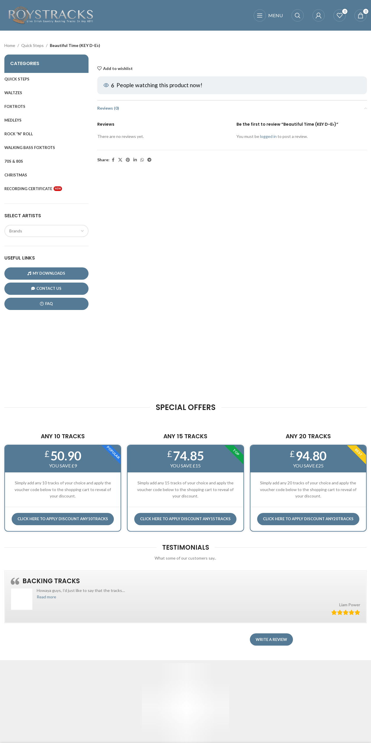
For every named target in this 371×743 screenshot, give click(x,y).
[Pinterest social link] (128, 160)
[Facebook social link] (112, 160)
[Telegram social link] (149, 160)
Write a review (271, 639)
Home (9, 45)
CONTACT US (46, 288)
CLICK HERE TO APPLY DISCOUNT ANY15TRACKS (185, 518)
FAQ (46, 303)
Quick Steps (32, 45)
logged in (268, 136)
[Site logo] (51, 14)
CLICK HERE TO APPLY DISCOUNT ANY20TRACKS (308, 518)
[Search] (298, 15)
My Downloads (46, 273)
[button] (46, 596)
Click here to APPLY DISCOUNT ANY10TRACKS (62, 518)
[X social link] (120, 160)
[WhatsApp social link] (142, 160)
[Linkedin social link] (135, 160)
